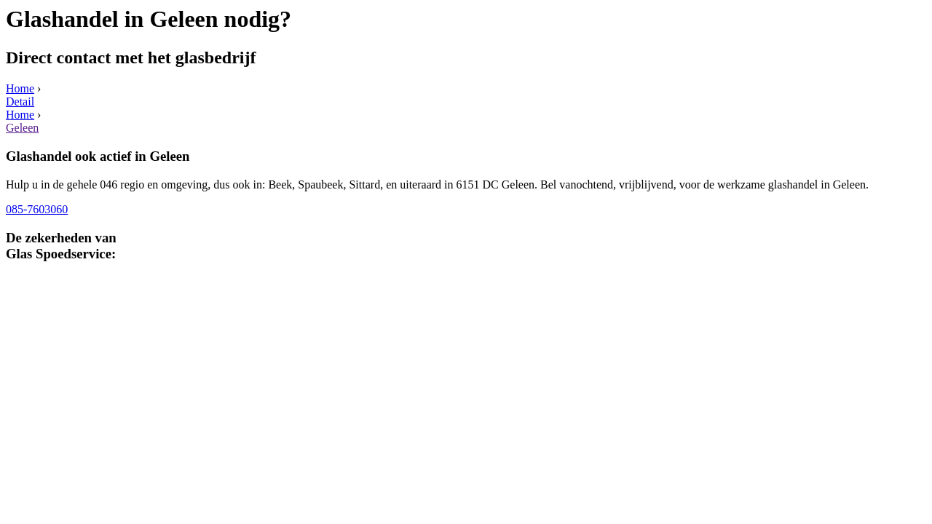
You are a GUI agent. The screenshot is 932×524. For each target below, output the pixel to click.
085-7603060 (37, 209)
